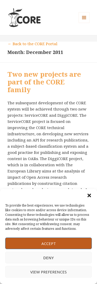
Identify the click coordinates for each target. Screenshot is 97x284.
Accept (48, 243)
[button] (89, 195)
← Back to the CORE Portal (32, 43)
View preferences (48, 271)
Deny (48, 257)
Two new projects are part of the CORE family (44, 81)
